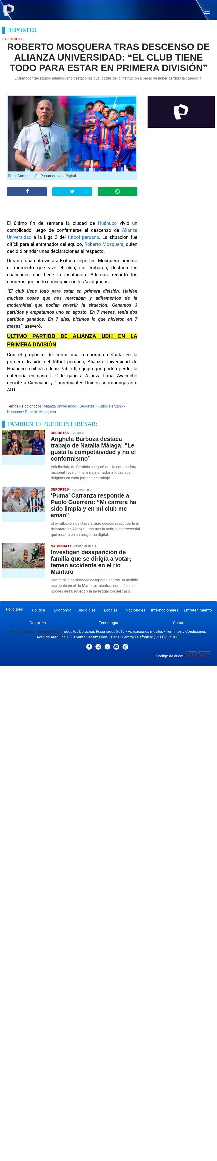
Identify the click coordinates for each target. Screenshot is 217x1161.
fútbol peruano (83, 237)
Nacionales (135, 610)
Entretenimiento (198, 610)
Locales (111, 610)
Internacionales (164, 610)
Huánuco (107, 223)
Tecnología (108, 622)
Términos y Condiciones (186, 631)
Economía (63, 610)
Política (38, 610)
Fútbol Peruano (110, 406)
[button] (207, 12)
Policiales (14, 609)
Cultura (179, 622)
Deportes (87, 406)
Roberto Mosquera (103, 244)
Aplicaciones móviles (145, 631)
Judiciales (87, 610)
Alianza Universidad (59, 406)
